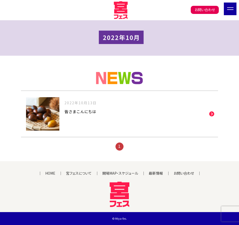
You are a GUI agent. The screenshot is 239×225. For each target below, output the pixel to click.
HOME (50, 173)
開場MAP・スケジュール (120, 173)
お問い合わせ (205, 9)
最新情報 (156, 173)
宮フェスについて (79, 173)
